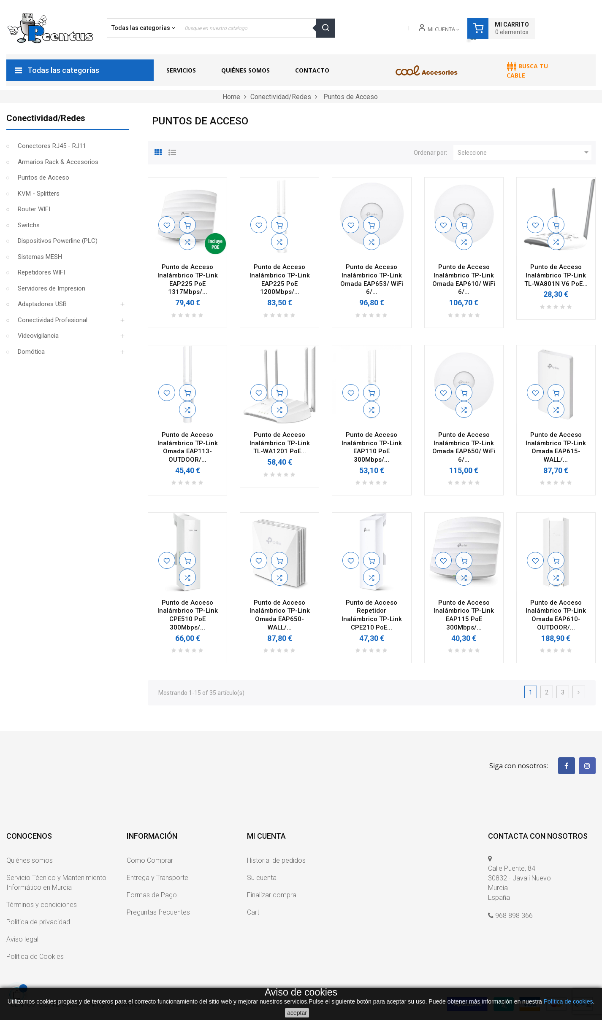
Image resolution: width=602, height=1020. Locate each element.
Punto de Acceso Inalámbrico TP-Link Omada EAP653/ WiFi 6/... (371, 279)
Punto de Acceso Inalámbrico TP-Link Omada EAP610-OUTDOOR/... (556, 615)
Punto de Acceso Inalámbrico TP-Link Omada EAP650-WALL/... (279, 615)
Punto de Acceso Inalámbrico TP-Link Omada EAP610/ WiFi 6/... (463, 279)
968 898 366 (514, 916)
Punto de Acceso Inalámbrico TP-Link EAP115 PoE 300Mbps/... (464, 615)
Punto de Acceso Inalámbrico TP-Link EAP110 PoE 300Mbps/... (372, 447)
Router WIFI (34, 209)
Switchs (29, 225)
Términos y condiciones (41, 905)
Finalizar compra (271, 895)
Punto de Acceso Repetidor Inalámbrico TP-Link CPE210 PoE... (372, 615)
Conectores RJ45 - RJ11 (52, 146)
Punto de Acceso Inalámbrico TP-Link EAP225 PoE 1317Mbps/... (187, 279)
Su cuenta (262, 878)
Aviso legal (22, 939)
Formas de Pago (152, 895)
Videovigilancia (38, 335)
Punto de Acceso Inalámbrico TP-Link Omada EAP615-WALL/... (556, 447)
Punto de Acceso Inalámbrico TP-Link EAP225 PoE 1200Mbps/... (279, 279)
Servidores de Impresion (51, 288)
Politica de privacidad (38, 922)
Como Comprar (150, 860)
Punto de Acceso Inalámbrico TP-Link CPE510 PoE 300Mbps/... (187, 615)
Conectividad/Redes (45, 118)
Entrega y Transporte (157, 878)
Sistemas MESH (40, 257)
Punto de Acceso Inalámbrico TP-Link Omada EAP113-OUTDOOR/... (187, 447)
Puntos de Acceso (43, 177)
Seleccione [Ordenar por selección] (524, 152)
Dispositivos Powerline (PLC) (58, 241)
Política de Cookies (35, 957)
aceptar (297, 1012)
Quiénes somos (29, 860)
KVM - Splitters (39, 193)
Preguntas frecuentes (158, 912)
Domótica (31, 351)
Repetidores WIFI (41, 272)
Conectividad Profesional (52, 320)
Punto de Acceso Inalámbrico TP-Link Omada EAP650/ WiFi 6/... (463, 447)
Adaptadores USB (42, 304)
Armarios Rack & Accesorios (58, 162)
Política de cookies (568, 1001)
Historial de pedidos (276, 860)
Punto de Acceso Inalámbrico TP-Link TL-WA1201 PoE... (279, 443)
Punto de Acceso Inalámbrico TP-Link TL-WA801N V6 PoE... (556, 275)
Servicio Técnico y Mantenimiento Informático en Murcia (56, 882)
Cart (253, 912)
